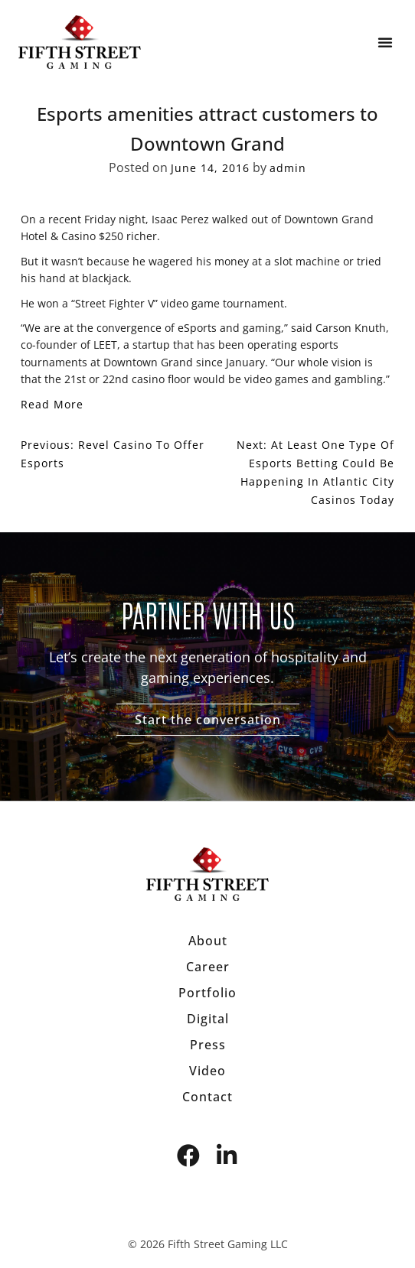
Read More (52, 404)
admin (288, 168)
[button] (385, 42)
